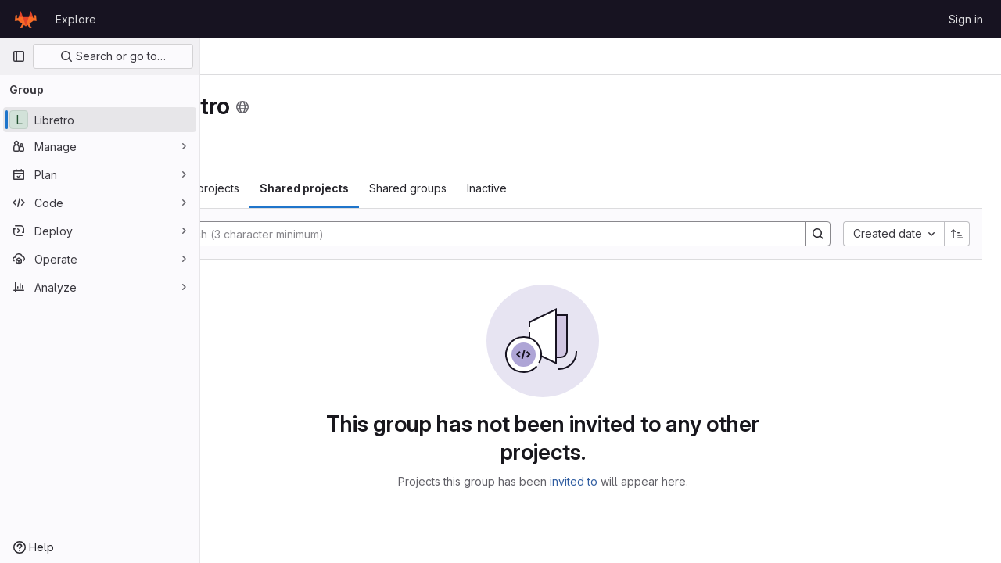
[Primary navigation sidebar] (18, 56)
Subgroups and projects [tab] (291, 188)
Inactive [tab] (602, 188)
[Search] (533, 233)
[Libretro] (99, 119)
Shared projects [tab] (419, 188)
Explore (76, 19)
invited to (631, 481)
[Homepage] (26, 18)
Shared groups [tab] (522, 188)
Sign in (966, 19)
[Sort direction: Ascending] (957, 233)
